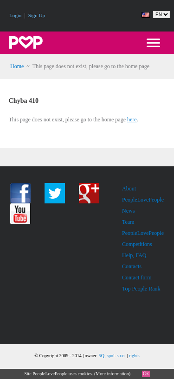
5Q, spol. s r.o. (112, 355)
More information (112, 373)
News (128, 211)
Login (15, 15)
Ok (146, 373)
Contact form (137, 277)
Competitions (137, 244)
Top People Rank (141, 288)
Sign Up (36, 15)
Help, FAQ (134, 255)
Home (17, 66)
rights (134, 355)
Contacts (132, 266)
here (132, 119)
